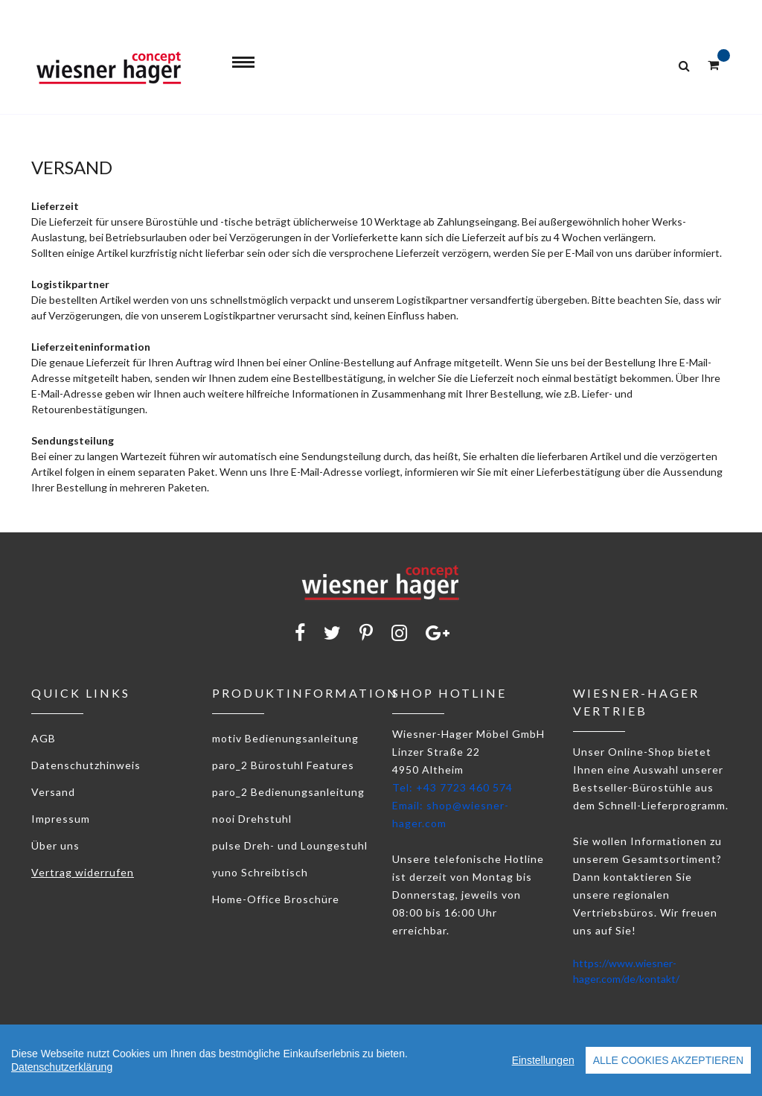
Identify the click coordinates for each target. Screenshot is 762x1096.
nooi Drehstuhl (252, 818)
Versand (53, 792)
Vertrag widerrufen (82, 872)
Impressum (60, 818)
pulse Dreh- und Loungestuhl (290, 845)
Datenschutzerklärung (61, 1067)
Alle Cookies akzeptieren (668, 1060)
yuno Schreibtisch (260, 872)
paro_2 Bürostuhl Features (283, 765)
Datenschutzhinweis (86, 765)
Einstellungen (543, 1060)
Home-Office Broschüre (275, 899)
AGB (43, 738)
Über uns (55, 845)
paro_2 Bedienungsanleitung (288, 792)
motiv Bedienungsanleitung (285, 738)
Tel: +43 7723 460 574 (452, 787)
